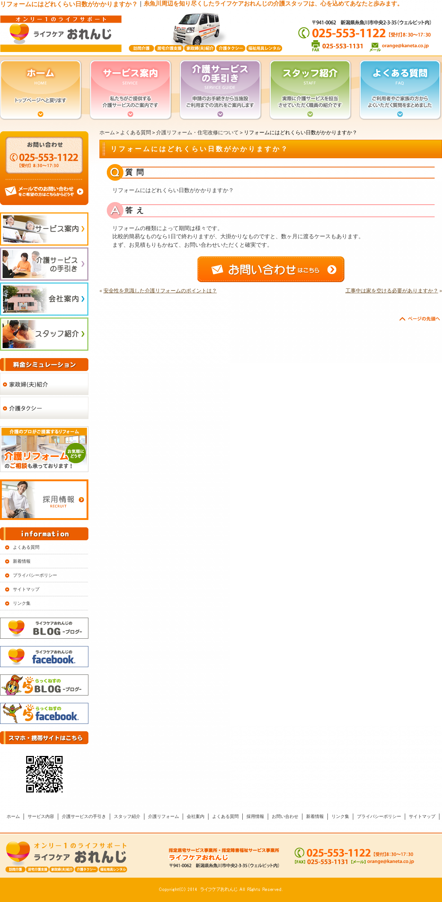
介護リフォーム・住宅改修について (197, 132)
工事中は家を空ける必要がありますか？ (391, 291)
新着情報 (22, 561)
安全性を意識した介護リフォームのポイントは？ (160, 291)
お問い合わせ (285, 816)
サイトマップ (26, 589)
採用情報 (255, 816)
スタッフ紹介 (127, 816)
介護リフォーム (163, 816)
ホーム (107, 132)
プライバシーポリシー (35, 575)
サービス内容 (41, 816)
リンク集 (22, 603)
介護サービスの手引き (84, 816)
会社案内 (195, 816)
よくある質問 (135, 132)
